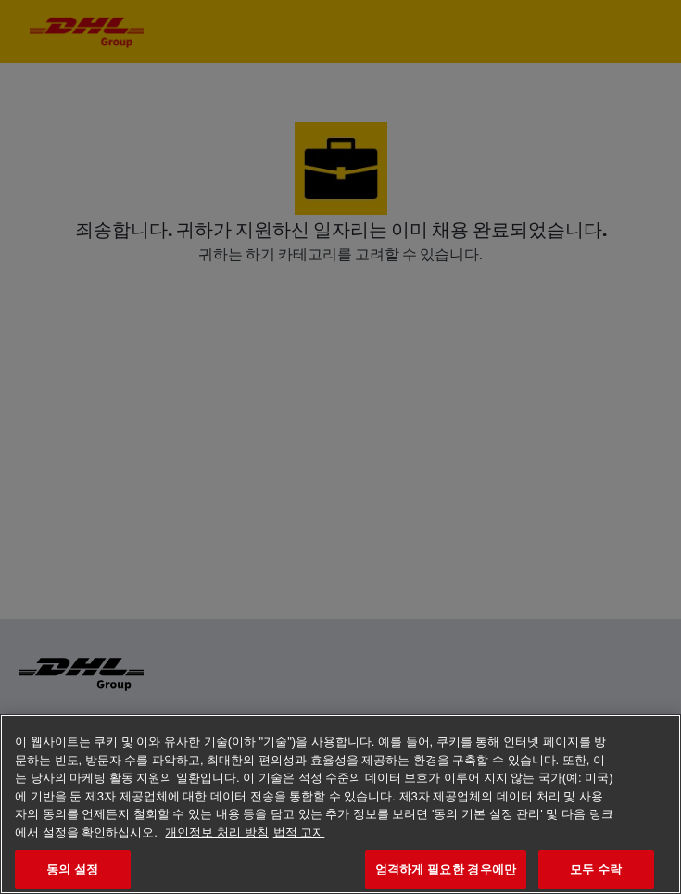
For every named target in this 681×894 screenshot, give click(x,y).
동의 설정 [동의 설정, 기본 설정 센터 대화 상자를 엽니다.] (72, 869)
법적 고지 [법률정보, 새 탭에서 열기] (299, 832)
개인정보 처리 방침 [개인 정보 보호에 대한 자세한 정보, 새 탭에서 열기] (216, 832)
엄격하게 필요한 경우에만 (445, 869)
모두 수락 (596, 869)
